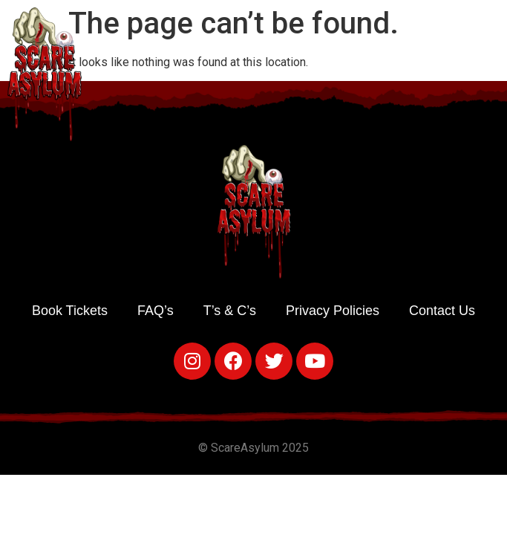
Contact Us (442, 310)
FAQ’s (155, 310)
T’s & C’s (229, 310)
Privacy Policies (332, 310)
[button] (492, 71)
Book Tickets (70, 310)
